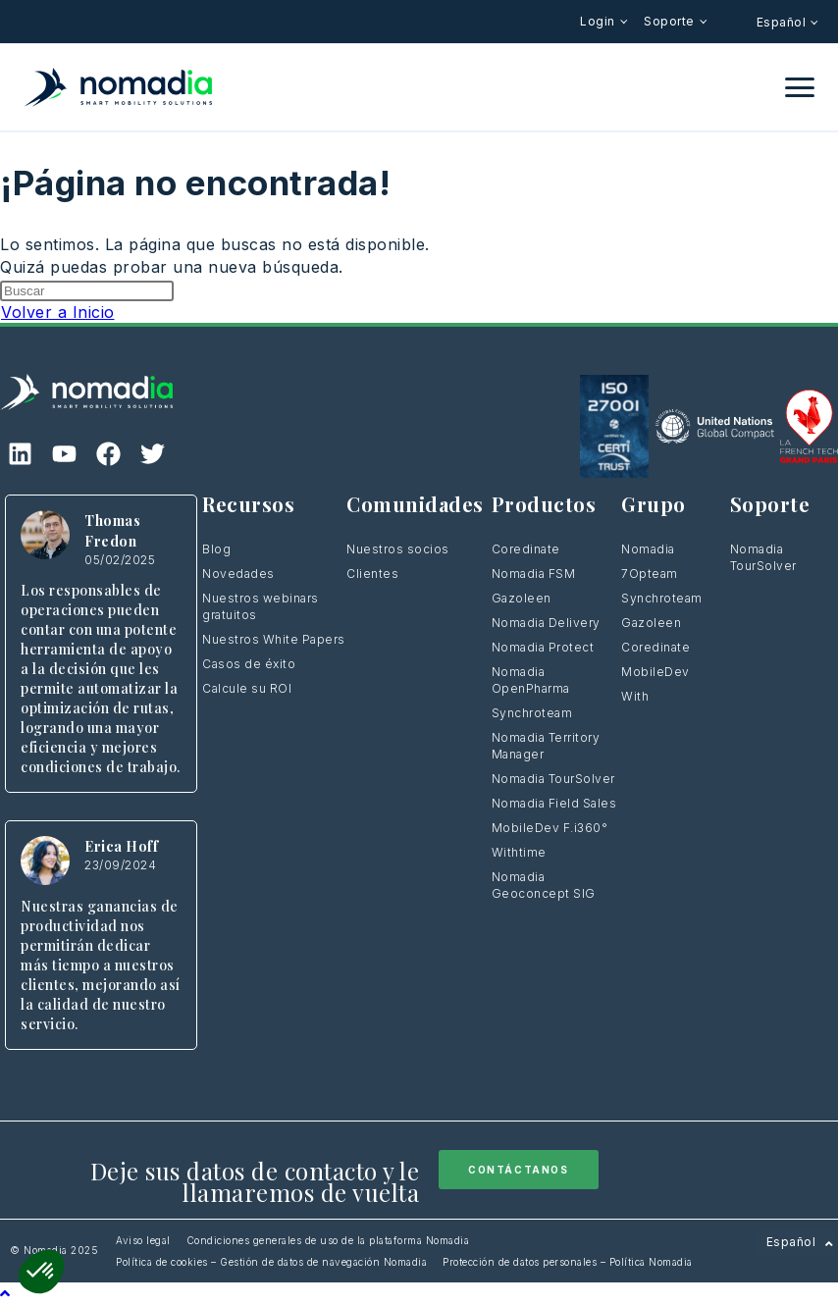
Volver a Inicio (58, 312)
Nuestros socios (397, 549)
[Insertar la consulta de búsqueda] (87, 291)
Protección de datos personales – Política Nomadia (568, 1262)
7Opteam (649, 573)
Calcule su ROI (246, 688)
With (635, 696)
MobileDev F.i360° (550, 827)
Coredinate (526, 549)
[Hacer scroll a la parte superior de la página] (5, 1293)
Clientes (372, 573)
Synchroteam (532, 712)
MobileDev (655, 671)
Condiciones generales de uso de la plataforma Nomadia (328, 1240)
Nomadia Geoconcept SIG (546, 885)
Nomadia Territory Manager (546, 745)
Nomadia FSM (534, 573)
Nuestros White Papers (273, 639)
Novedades (238, 573)
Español (783, 22)
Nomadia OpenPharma (531, 680)
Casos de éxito (248, 663)
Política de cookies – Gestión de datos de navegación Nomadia (271, 1262)
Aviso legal (143, 1240)
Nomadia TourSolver (553, 778)
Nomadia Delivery (546, 622)
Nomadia (648, 549)
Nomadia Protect (543, 647)
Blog (216, 549)
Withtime (519, 852)
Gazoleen (521, 598)
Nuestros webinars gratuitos (260, 606)
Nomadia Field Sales (554, 803)
